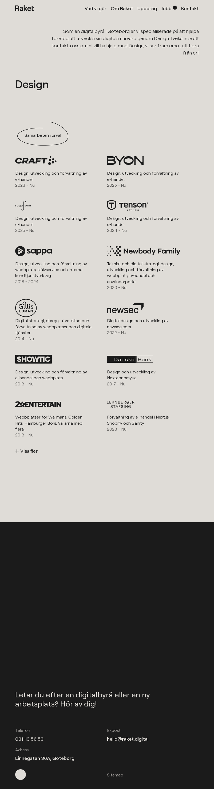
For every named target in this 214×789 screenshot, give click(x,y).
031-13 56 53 (29, 739)
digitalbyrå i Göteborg (105, 31)
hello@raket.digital (128, 739)
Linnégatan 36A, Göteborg (44, 758)
